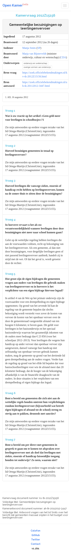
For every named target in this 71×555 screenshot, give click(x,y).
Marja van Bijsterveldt (34, 53)
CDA (63, 57)
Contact (35, 544)
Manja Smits (29, 47)
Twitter (35, 539)
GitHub (36, 535)
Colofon (35, 530)
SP (38, 47)
